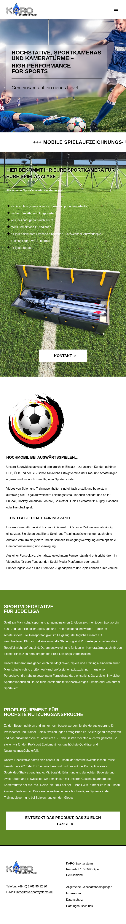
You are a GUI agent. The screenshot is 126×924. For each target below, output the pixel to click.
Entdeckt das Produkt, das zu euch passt (63, 821)
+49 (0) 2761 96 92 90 (32, 886)
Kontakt (63, 356)
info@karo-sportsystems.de (34, 892)
